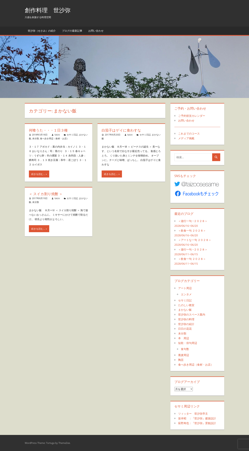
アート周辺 (185, 288)
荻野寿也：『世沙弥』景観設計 (197, 423)
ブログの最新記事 (72, 31)
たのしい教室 (186, 305)
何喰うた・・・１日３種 (48, 130)
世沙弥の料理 (186, 319)
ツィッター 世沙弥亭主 (193, 413)
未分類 (35, 138)
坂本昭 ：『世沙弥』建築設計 (197, 418)
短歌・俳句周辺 (187, 343)
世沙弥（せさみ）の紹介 (42, 31)
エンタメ (186, 294)
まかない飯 (185, 310)
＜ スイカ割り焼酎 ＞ (46, 194)
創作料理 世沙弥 (48, 10)
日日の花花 (185, 328)
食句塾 (185, 349)
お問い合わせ (96, 31)
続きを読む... (38, 174)
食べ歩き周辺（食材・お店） (54, 138)
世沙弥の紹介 (186, 324)
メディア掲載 (186, 138)
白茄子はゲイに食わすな (121, 130)
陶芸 (181, 360)
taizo (57, 134)
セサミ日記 (72, 134)
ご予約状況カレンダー (191, 116)
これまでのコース (189, 133)
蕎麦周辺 (183, 355)
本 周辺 (183, 338)
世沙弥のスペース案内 (191, 314)
